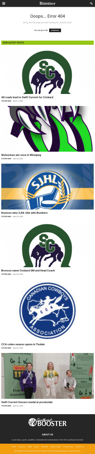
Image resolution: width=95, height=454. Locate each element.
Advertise (44, 447)
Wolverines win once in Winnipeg (21, 155)
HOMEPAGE (55, 30)
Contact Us (79, 447)
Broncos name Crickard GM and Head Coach (28, 270)
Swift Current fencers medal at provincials (27, 402)
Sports (36, 447)
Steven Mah (6, 101)
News (30, 447)
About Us (22, 447)
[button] (91, 3)
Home (14, 447)
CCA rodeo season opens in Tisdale (23, 344)
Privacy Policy (68, 447)
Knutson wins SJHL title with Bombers (24, 212)
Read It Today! (56, 447)
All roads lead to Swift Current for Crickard (27, 97)
